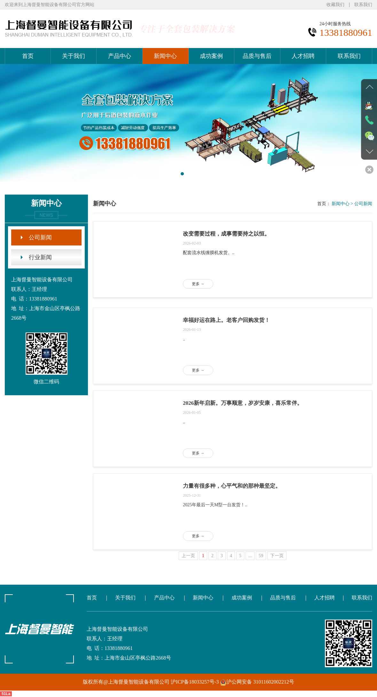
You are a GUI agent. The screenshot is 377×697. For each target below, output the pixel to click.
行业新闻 (40, 257)
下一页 (277, 555)
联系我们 (363, 5)
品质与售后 (257, 56)
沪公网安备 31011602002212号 (257, 682)
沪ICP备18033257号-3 (195, 682)
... (250, 555)
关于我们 (73, 56)
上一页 (188, 555)
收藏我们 (335, 5)
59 (261, 555)
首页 (28, 56)
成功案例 (211, 56)
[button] (182, 173)
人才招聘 (303, 56)
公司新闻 (40, 237)
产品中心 (119, 56)
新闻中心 (165, 56)
